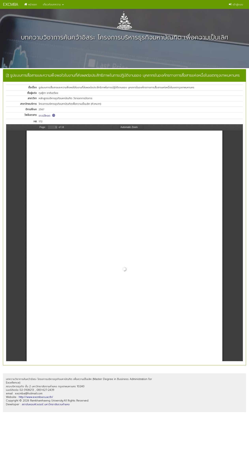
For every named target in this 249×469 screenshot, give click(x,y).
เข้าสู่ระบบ (236, 4)
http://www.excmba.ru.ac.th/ (36, 397)
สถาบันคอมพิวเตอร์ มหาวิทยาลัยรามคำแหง (46, 404)
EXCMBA (10, 4)
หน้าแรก (30, 4)
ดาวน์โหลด (47, 115)
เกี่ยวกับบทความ (53, 4)
